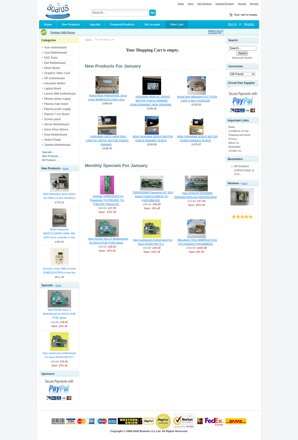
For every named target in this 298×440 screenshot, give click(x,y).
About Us (233, 142)
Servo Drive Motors (56, 129)
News (190, 3)
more (65, 168)
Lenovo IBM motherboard (60, 93)
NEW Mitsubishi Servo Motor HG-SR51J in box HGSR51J (59, 196)
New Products (204, 3)
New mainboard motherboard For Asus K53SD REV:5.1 (59, 355)
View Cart (176, 24)
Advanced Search (242, 57)
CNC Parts (51, 57)
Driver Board (52, 68)
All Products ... (50, 160)
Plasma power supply (57, 109)
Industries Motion (54, 83)
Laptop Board (52, 88)
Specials (242, 3)
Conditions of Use (238, 131)
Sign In (232, 24)
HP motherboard (54, 78)
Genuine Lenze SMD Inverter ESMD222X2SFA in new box (59, 270)
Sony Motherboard (55, 134)
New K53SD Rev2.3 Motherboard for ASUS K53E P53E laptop (59, 313)
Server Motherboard (56, 124)
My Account (152, 24)
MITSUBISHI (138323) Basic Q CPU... (244, 170)
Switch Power (52, 139)
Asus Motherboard (55, 52)
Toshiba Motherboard (57, 145)
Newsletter (234, 146)
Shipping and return (239, 134)
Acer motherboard (55, 47)
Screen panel (52, 119)
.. (242, 208)
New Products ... (51, 156)
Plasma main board (56, 104)
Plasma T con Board (56, 114)
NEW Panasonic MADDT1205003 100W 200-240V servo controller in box (59, 233)
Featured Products (224, 3)
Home (181, 3)
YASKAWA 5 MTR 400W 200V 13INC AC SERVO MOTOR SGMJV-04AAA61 (107, 140)
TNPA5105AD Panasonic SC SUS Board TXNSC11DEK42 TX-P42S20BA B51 (152, 196)
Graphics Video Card (57, 73)
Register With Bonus (63, 32)
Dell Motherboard (55, 63)
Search (233, 40)
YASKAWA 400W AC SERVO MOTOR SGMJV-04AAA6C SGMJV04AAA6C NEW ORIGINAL (151, 100)
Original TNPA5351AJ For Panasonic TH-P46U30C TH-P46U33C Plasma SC (107, 200)
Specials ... (48, 152)
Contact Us (234, 150)
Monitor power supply (57, 98)
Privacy (232, 138)
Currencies (235, 66)
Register (254, 3)
